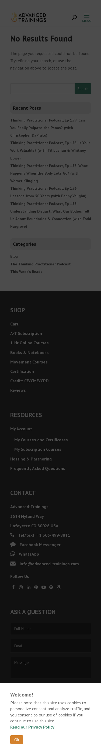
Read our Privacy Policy (32, 727)
